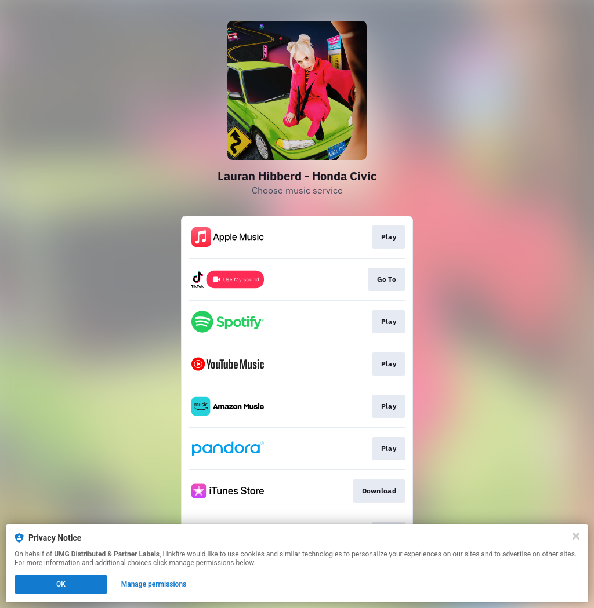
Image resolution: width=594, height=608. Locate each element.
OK (61, 584)
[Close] (576, 536)
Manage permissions (154, 584)
